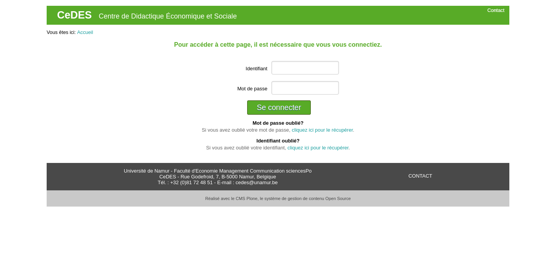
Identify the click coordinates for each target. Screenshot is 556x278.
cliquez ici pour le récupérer (322, 130)
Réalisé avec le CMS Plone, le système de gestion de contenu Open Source (277, 198)
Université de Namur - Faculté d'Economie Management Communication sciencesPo (218, 171)
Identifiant (256, 68)
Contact (495, 10)
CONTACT (420, 176)
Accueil (85, 32)
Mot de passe (252, 89)
